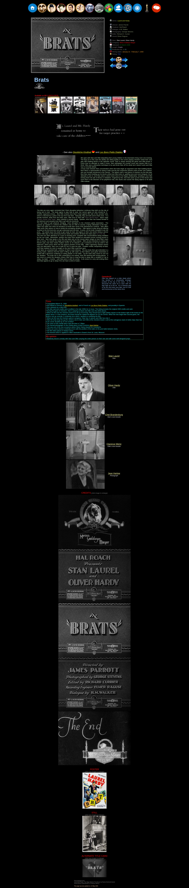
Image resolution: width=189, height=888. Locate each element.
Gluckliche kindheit (71, 305)
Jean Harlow (94, 325)
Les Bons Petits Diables (99, 305)
